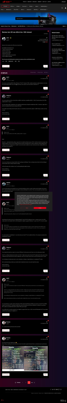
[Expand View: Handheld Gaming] (47, 6)
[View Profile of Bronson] (8, 322)
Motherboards (14, 26)
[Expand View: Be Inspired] (8, 6)
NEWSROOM (15, 389)
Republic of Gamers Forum (5, 26)
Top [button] (3, 400)
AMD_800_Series (55, 53)
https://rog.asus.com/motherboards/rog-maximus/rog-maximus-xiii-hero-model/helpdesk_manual (18, 59)
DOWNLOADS (34, 1)
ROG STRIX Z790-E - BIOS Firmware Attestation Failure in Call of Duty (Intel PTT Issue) (58, 37)
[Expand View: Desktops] (33, 6)
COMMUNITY (40, 1)
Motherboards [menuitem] (8, 9)
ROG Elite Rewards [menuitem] (43, 9)
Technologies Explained (56, 58)
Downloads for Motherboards (57, 45)
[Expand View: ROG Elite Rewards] (47, 9)
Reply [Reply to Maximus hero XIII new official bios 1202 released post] (45, 66)
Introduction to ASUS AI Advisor (57, 57)
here (16, 84)
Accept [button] (40, 207)
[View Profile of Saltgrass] (8, 95)
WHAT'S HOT (45, 1)
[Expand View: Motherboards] (11, 9)
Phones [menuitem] (2, 9)
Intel (6, 61)
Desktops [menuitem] (31, 6)
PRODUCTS (25, 1)
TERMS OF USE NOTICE (34, 393)
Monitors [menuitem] (22, 9)
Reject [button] (27, 207)
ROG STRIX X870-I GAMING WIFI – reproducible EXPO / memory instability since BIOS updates (58, 50)
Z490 (15, 61)
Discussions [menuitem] (24, 6)
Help (62, 7)
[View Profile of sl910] (7, 38)
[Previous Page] (17, 382)
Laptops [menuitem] (36, 6)
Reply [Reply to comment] (45, 88)
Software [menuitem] (18, 6)
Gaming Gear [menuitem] (29, 9)
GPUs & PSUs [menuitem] (16, 9)
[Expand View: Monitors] (24, 9)
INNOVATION (30, 1)
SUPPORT (49, 1)
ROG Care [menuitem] (12, 6)
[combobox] (33, 18)
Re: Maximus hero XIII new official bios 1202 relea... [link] (35, 26)
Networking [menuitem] (36, 9)
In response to (10, 80)
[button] (3, 66)
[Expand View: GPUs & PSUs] (19, 9)
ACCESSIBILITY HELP (22, 389)
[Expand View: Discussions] (27, 6)
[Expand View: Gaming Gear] (31, 9)
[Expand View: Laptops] (38, 6)
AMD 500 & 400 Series (56, 65)
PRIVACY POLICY (41, 393)
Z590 (19, 61)
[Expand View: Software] (20, 6)
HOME (11, 389)
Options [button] (64, 26)
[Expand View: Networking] (38, 9)
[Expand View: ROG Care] (14, 6)
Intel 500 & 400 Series (21, 26)
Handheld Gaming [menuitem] (44, 6)
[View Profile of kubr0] (7, 77)
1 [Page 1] (22, 382)
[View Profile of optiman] (8, 182)
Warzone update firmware (56, 43)
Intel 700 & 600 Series (56, 40)
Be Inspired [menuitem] (5, 6)
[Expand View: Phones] (4, 9)
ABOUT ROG (7, 389)
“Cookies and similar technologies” (26, 204)
